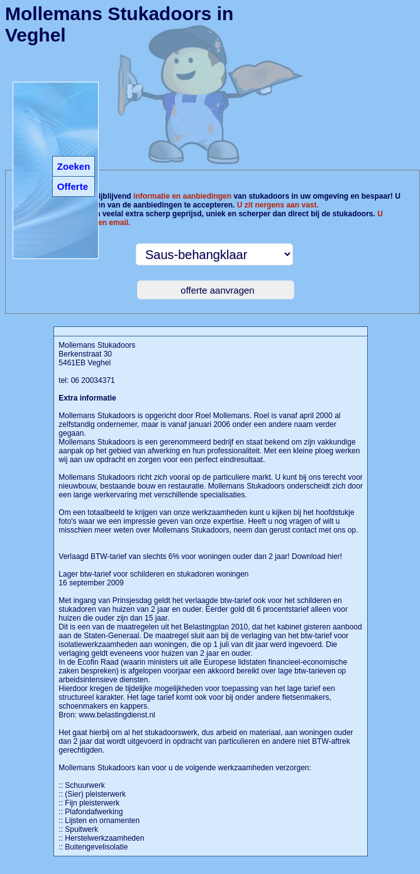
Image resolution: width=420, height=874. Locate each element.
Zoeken (74, 166)
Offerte (72, 186)
